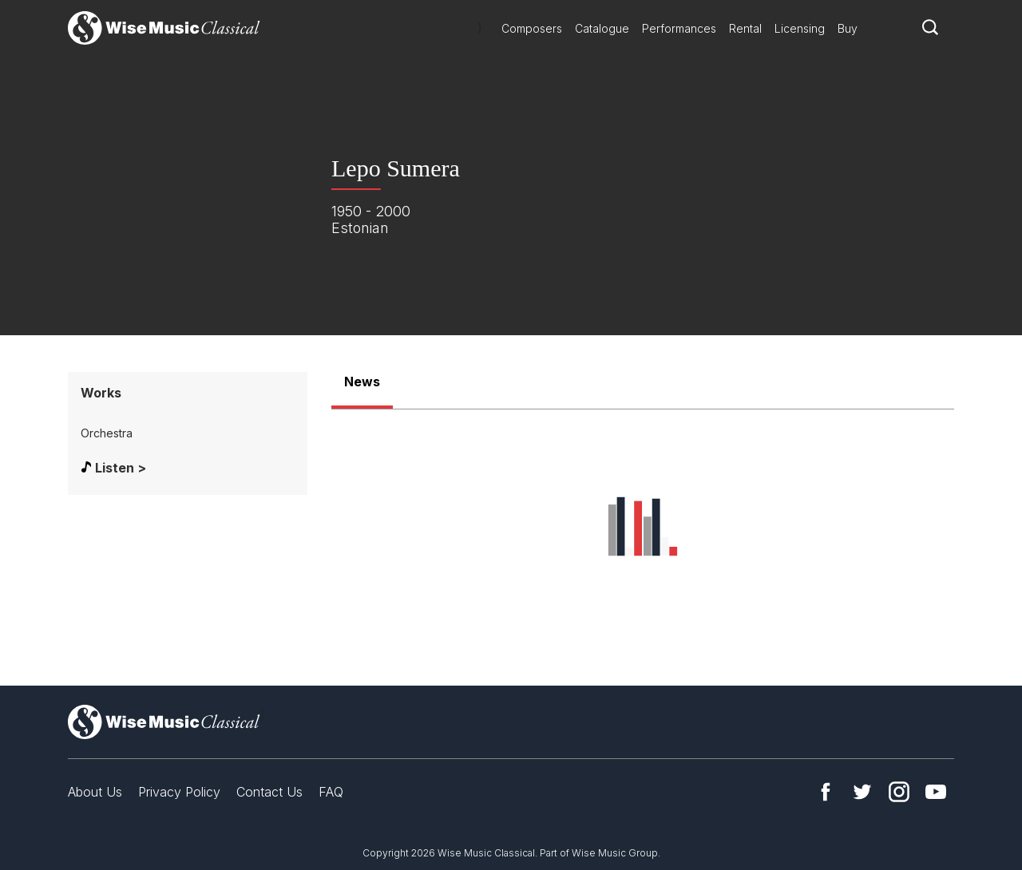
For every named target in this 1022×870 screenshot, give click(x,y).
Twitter (862, 791)
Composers (531, 28)
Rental (745, 28)
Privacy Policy (179, 792)
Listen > (120, 468)
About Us (95, 792)
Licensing (799, 28)
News (362, 382)
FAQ (331, 792)
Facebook (825, 791)
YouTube (935, 791)
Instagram (899, 791)
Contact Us (269, 792)
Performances (679, 28)
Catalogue (602, 28)
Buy (848, 28)
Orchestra (107, 433)
